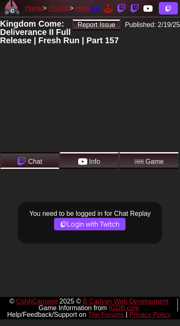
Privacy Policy (150, 314)
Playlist (59, 8)
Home (34, 8)
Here (83, 8)
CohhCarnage (37, 301)
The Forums (106, 314)
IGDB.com (124, 307)
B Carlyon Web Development (125, 301)
